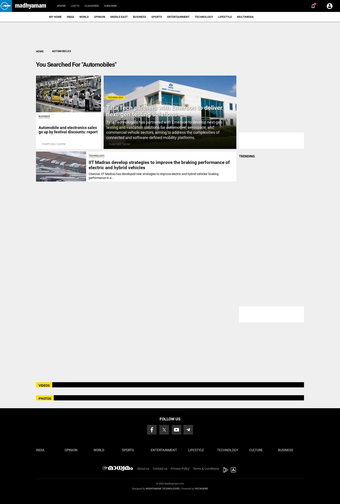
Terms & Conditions (206, 468)
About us (143, 468)
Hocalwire (201, 488)
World (84, 16)
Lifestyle (225, 16)
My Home (55, 16)
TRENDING (247, 156)
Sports (156, 16)
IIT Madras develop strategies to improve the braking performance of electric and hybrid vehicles (159, 165)
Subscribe (110, 6)
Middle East (119, 16)
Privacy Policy (180, 468)
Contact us (160, 468)
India (70, 16)
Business (139, 16)
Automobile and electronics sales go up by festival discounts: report (68, 129)
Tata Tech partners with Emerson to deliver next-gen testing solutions (164, 111)
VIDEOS (44, 386)
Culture (256, 450)
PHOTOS (45, 399)
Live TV (75, 6)
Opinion (99, 16)
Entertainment (178, 16)
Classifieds (92, 6)
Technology (204, 16)
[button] (6, 6)
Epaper (61, 6)
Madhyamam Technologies (163, 488)
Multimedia (245, 16)
